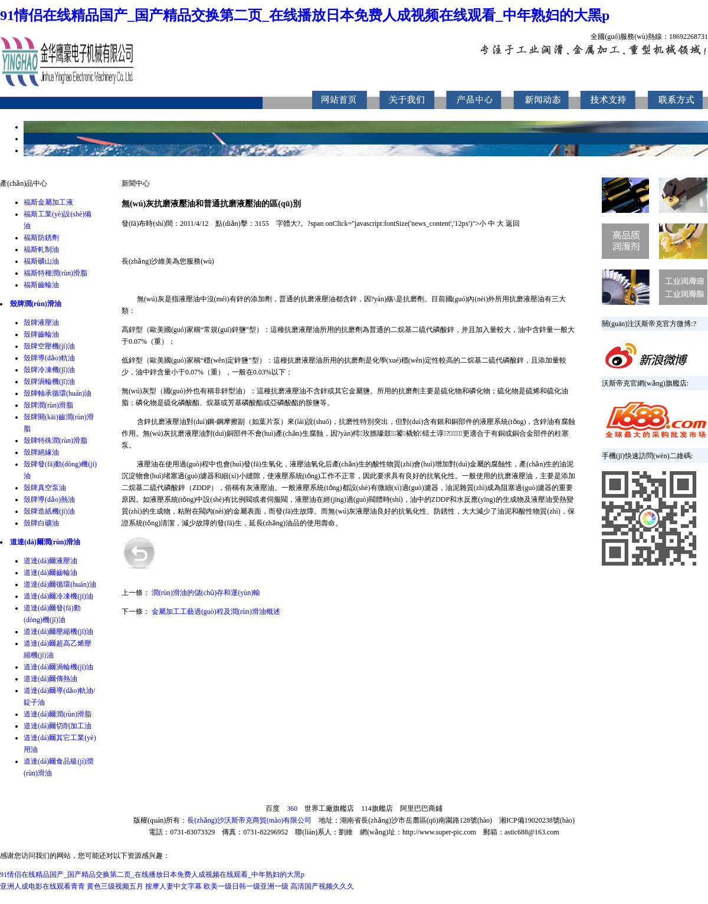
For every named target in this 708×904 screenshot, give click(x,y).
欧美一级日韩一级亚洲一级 (246, 886)
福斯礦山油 (41, 261)
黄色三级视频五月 (115, 886)
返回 (513, 223)
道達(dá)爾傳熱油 (50, 679)
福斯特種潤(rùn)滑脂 (55, 273)
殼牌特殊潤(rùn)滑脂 (55, 440)
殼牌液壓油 (41, 322)
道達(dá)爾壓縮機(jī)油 (58, 631)
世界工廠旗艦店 (329, 808)
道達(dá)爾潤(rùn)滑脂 (57, 714)
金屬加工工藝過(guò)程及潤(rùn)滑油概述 (216, 611)
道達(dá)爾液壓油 (50, 561)
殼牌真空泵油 (45, 488)
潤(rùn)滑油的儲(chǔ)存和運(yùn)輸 (206, 593)
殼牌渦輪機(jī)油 (49, 381)
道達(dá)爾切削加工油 (57, 726)
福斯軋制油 (41, 249)
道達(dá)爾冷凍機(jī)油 (58, 596)
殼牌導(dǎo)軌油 (49, 358)
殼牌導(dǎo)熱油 (49, 499)
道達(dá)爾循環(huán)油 (60, 584)
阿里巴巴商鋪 (421, 808)
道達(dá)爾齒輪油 (50, 572)
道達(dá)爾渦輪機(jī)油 (58, 667)
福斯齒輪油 (41, 285)
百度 (273, 808)
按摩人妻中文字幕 (173, 886)
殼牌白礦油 (41, 523)
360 (292, 808)
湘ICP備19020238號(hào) (537, 820)
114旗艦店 (377, 808)
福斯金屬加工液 (48, 202)
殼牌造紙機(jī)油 (49, 511)
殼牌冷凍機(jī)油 (49, 370)
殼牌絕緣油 (41, 452)
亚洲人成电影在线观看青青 (42, 886)
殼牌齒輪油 (41, 334)
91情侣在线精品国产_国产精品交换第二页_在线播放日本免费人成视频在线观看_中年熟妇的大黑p (304, 15)
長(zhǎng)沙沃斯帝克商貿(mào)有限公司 (249, 820)
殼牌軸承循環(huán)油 (57, 393)
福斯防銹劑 (41, 238)
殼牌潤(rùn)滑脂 (48, 405)
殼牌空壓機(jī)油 (49, 346)
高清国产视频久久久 (322, 886)
